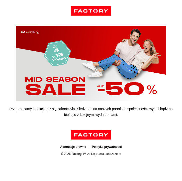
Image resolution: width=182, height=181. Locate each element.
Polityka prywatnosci (107, 147)
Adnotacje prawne (73, 147)
